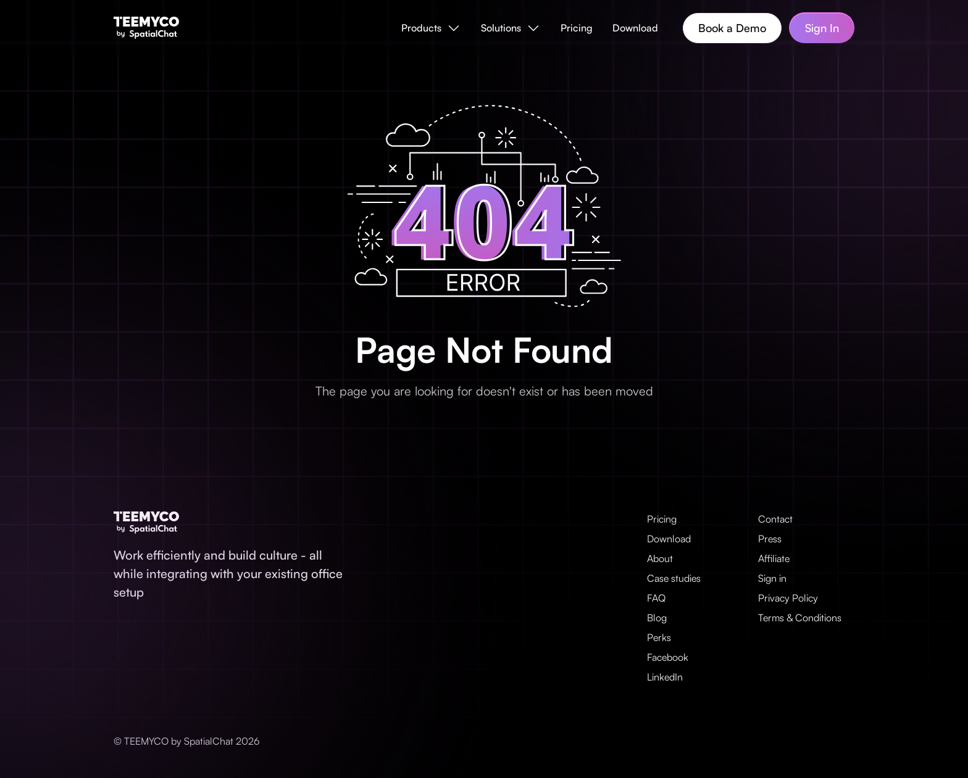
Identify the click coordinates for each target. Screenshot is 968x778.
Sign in (772, 578)
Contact (775, 519)
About (660, 558)
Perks (659, 637)
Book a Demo (732, 28)
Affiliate (774, 558)
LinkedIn (665, 677)
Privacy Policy (788, 598)
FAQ (656, 598)
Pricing (577, 28)
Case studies (674, 578)
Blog (657, 617)
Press (770, 538)
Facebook (667, 657)
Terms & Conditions (799, 617)
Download (635, 28)
